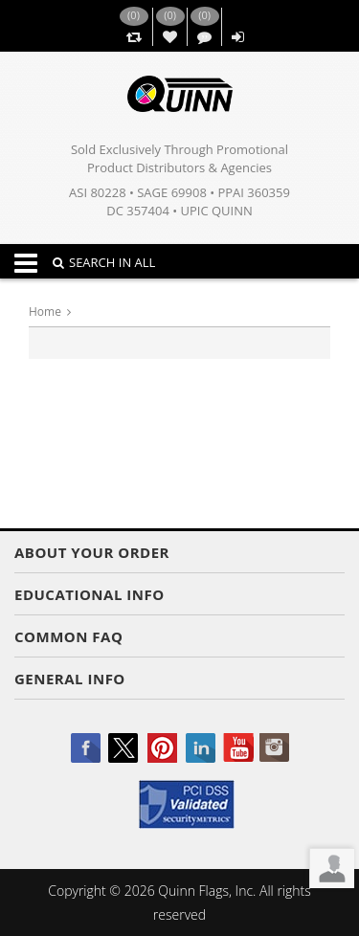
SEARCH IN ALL (104, 262)
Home (45, 311)
